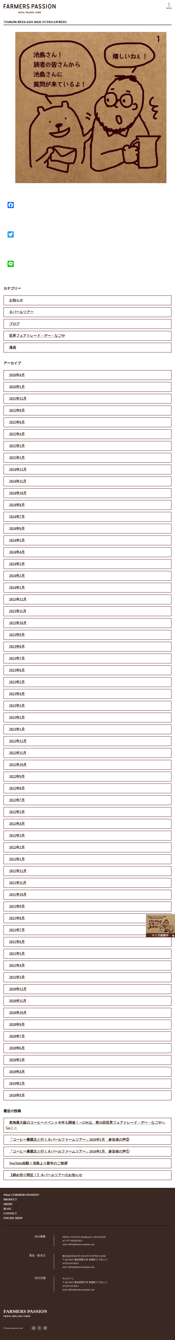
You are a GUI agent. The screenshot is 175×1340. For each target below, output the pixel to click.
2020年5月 (17, 1060)
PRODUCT (10, 1199)
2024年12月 (18, 469)
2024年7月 (17, 517)
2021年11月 (17, 883)
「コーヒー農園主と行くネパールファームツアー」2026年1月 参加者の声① (69, 1151)
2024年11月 (17, 481)
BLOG (7, 1208)
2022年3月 (17, 835)
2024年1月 (17, 587)
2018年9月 (17, 1095)
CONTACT (10, 1213)
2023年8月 (17, 647)
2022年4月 (17, 824)
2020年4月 (17, 1072)
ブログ (14, 324)
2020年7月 (17, 1036)
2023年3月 (17, 706)
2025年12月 (18, 399)
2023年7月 (17, 658)
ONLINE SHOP (12, 1218)
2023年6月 (17, 670)
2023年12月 (18, 599)
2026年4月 (17, 375)
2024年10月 (18, 493)
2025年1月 (17, 458)
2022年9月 (17, 776)
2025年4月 (17, 434)
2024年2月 (17, 576)
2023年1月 (17, 729)
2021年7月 (17, 930)
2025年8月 (17, 410)
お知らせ (16, 300)
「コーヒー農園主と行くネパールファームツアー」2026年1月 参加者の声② (69, 1140)
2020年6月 (17, 1048)
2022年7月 (17, 800)
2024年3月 (17, 564)
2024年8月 (17, 505)
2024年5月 (17, 540)
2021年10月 (18, 894)
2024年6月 (17, 528)
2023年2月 (17, 717)
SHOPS (7, 1204)
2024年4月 (17, 552)
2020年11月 (17, 1001)
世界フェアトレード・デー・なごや (37, 336)
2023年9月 (17, 635)
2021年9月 (17, 906)
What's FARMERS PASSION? (21, 1194)
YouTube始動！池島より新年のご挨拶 (38, 1163)
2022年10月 (18, 765)
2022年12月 (18, 741)
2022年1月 (17, 859)
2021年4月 (17, 965)
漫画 (12, 347)
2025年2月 (17, 446)
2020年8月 (17, 1024)
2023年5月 (17, 682)
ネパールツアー (21, 312)
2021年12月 (18, 871)
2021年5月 (17, 954)
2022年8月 (17, 788)
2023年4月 (17, 694)
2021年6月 (17, 942)
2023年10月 (18, 623)
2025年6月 (17, 422)
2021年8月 (17, 918)
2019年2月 (17, 1083)
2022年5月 (17, 812)
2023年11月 (17, 611)
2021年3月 (17, 977)
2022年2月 (17, 847)
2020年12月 (18, 989)
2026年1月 (17, 387)
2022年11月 (17, 753)
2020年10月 (18, 1013)
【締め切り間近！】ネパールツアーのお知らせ (45, 1175)
